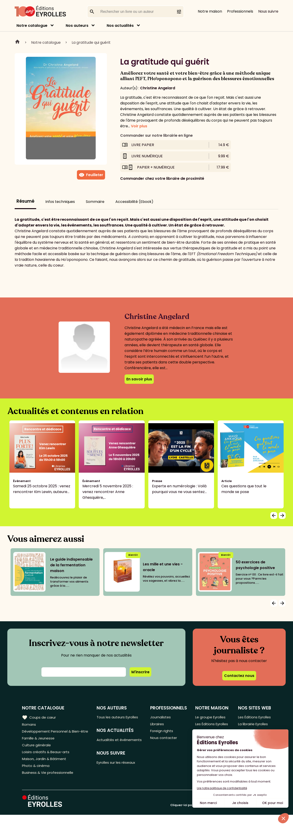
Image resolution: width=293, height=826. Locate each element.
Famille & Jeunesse (39, 745)
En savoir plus (139, 379)
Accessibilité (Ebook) (134, 201)
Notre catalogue (31, 25)
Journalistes (161, 717)
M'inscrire (140, 672)
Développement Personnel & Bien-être (48, 735)
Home (17, 42)
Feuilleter (91, 175)
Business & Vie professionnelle (49, 783)
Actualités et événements (109, 743)
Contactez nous (239, 675)
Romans (29, 725)
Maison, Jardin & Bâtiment (45, 768)
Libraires (157, 725)
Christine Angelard (157, 88)
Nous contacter (164, 740)
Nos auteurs (77, 25)
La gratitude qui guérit (91, 42)
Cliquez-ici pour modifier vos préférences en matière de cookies (220, 816)
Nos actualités (120, 25)
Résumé (25, 201)
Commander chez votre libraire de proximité (162, 178)
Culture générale (37, 753)
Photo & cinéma (36, 776)
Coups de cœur (39, 717)
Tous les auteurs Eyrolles (120, 717)
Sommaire (95, 201)
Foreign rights (162, 732)
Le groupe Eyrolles (211, 717)
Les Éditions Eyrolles (205, 727)
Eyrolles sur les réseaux (118, 769)
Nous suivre (268, 11)
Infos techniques (60, 201)
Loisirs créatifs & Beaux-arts (47, 760)
